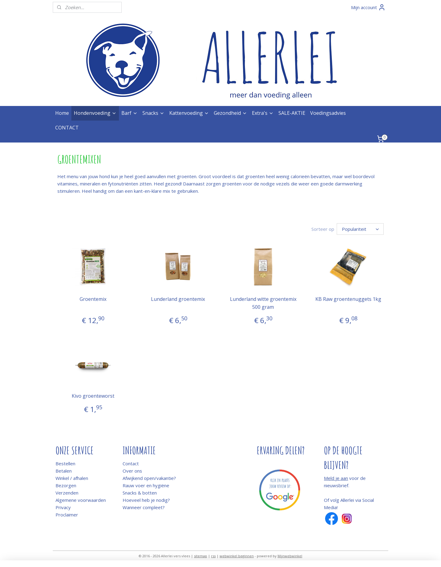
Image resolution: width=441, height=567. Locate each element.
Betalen (64, 471)
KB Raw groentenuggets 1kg (348, 299)
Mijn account (368, 7)
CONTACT (67, 127)
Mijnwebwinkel (290, 556)
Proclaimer (67, 515)
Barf (129, 113)
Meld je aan (336, 478)
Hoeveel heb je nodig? (146, 500)
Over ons (132, 471)
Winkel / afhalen (72, 478)
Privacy (63, 507)
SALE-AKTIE (291, 113)
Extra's (263, 113)
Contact (131, 463)
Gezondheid (230, 113)
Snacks (153, 113)
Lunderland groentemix (178, 299)
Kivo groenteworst (92, 396)
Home (62, 113)
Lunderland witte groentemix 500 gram (263, 303)
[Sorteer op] (360, 229)
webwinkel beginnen (237, 556)
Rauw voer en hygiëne (146, 485)
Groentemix (92, 299)
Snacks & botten (140, 493)
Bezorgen (66, 485)
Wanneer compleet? (144, 507)
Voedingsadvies (328, 113)
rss (213, 556)
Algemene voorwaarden (81, 500)
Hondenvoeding (95, 113)
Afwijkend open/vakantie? (149, 478)
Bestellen (65, 463)
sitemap (200, 556)
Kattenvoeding (189, 113)
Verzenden (67, 493)
